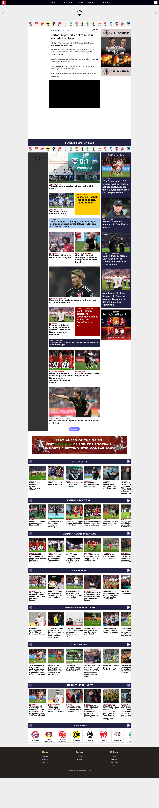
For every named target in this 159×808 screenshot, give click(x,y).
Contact (45, 789)
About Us (45, 786)
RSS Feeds (114, 792)
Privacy (79, 789)
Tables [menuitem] (79, 3)
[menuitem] (25, 3)
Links (114, 796)
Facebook (114, 789)
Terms (79, 786)
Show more (74, 459)
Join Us (45, 792)
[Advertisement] (79, 35)
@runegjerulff (68, 60)
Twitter (114, 786)
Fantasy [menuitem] (92, 3)
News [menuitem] (53, 3)
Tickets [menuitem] (104, 3)
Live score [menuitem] (66, 3)
